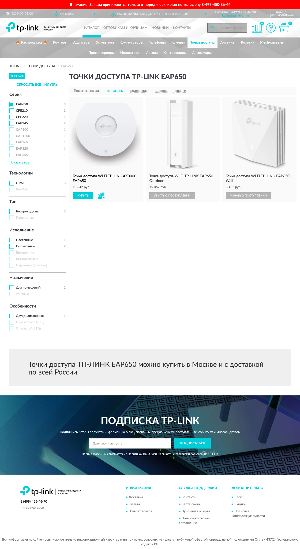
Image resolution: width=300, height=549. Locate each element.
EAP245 (22, 123)
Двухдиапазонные (30, 316)
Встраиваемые (27, 259)
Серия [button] (15, 95)
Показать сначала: (87, 91)
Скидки (240, 504)
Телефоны (157, 42)
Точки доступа (202, 42)
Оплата (134, 504)
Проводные (25, 217)
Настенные (24, 240)
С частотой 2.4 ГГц (30, 322)
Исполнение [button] (21, 230)
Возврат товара (140, 511)
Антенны (227, 42)
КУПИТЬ (83, 195)
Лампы (152, 53)
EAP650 (22, 104)
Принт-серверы (101, 53)
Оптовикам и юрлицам (125, 28)
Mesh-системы (272, 42)
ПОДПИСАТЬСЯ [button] (192, 443)
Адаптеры (81, 42)
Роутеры (60, 42)
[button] (235, 15)
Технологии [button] (21, 173)
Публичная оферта (196, 511)
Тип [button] (12, 202)
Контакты (182, 28)
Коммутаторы (131, 42)
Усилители (105, 42)
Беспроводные (27, 211)
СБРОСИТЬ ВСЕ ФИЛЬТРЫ (37, 84)
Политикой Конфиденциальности (150, 454)
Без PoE (22, 189)
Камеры (178, 42)
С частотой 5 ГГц (28, 328)
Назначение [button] (21, 278)
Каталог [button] (91, 28)
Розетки (248, 42)
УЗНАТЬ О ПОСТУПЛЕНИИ (172, 195)
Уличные (22, 294)
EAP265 (22, 142)
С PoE (20, 183)
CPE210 (22, 110)
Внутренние (25, 252)
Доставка (136, 497)
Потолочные (25, 246)
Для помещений (28, 287)
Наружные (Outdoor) (31, 265)
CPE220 (22, 117)
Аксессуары (202, 53)
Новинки (160, 28)
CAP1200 (23, 136)
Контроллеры (175, 53)
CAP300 (22, 129)
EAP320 (22, 148)
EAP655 (22, 155)
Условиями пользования (191, 454)
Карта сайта (191, 504)
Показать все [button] (19, 162)
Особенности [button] (22, 306)
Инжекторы (130, 53)
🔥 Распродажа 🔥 (31, 42)
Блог (238, 497)
